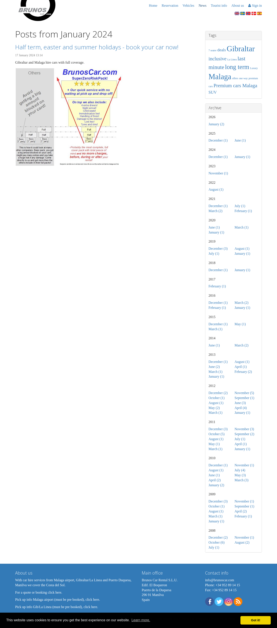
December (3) (218, 248)
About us (237, 5)
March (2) (215, 211)
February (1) (243, 211)
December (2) (218, 393)
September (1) (244, 398)
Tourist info (219, 5)
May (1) (240, 324)
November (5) (244, 393)
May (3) (240, 475)
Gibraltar (241, 48)
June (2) (214, 367)
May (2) (214, 408)
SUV (213, 92)
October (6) (217, 542)
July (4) (240, 470)
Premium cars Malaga (235, 85)
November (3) (244, 429)
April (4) (241, 408)
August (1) (216, 189)
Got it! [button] (255, 620)
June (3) (240, 403)
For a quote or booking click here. (38, 592)
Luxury (254, 68)
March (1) (241, 227)
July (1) (240, 206)
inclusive (218, 58)
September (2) (244, 434)
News (202, 5)
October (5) (217, 434)
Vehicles (188, 5)
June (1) (240, 140)
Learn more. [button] (140, 620)
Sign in (255, 5)
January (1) (242, 157)
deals (221, 50)
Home (153, 5)
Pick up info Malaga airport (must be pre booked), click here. (57, 599)
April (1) (241, 367)
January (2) (216, 124)
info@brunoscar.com (219, 580)
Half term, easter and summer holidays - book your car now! (96, 47)
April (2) (215, 480)
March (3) (241, 480)
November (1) (218, 173)
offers (235, 78)
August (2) (242, 542)
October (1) (217, 398)
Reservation (170, 5)
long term (237, 66)
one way (243, 78)
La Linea (232, 59)
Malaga (220, 76)
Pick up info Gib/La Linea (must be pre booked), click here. (56, 607)
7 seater (213, 50)
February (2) (243, 372)
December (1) (218, 140)
